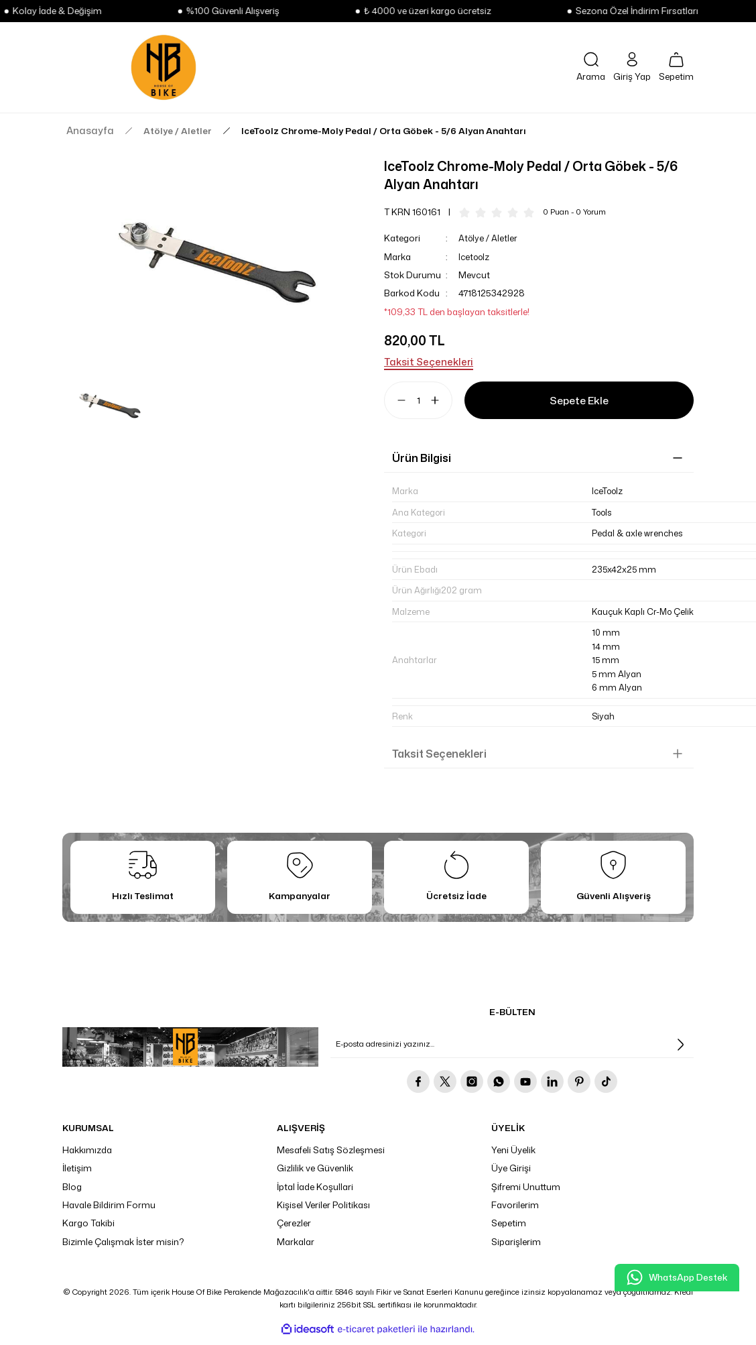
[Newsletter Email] (512, 1051)
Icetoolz (475, 257)
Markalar (295, 1248)
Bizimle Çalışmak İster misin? (123, 1248)
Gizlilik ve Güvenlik (315, 1175)
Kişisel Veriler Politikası (323, 1212)
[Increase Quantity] (440, 400)
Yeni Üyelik (513, 1157)
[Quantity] (418, 400)
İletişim (77, 1175)
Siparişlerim (516, 1248)
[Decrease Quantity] (396, 400)
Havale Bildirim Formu (108, 1212)
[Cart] (676, 68)
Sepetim (508, 1230)
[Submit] (680, 1051)
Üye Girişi (511, 1175)
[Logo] (163, 67)
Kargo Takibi (88, 1230)
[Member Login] (632, 67)
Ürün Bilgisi (421, 458)
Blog (72, 1193)
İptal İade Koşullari (315, 1193)
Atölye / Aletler (488, 238)
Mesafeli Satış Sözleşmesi (331, 1157)
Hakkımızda (87, 1157)
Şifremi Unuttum (525, 1193)
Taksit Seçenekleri (439, 759)
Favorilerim (515, 1212)
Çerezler (294, 1230)
